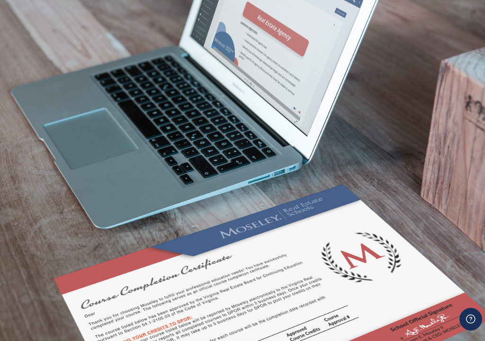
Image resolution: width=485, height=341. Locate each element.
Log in (389, 297)
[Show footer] (470, 319)
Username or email (331, 177)
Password (316, 224)
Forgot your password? (438, 270)
